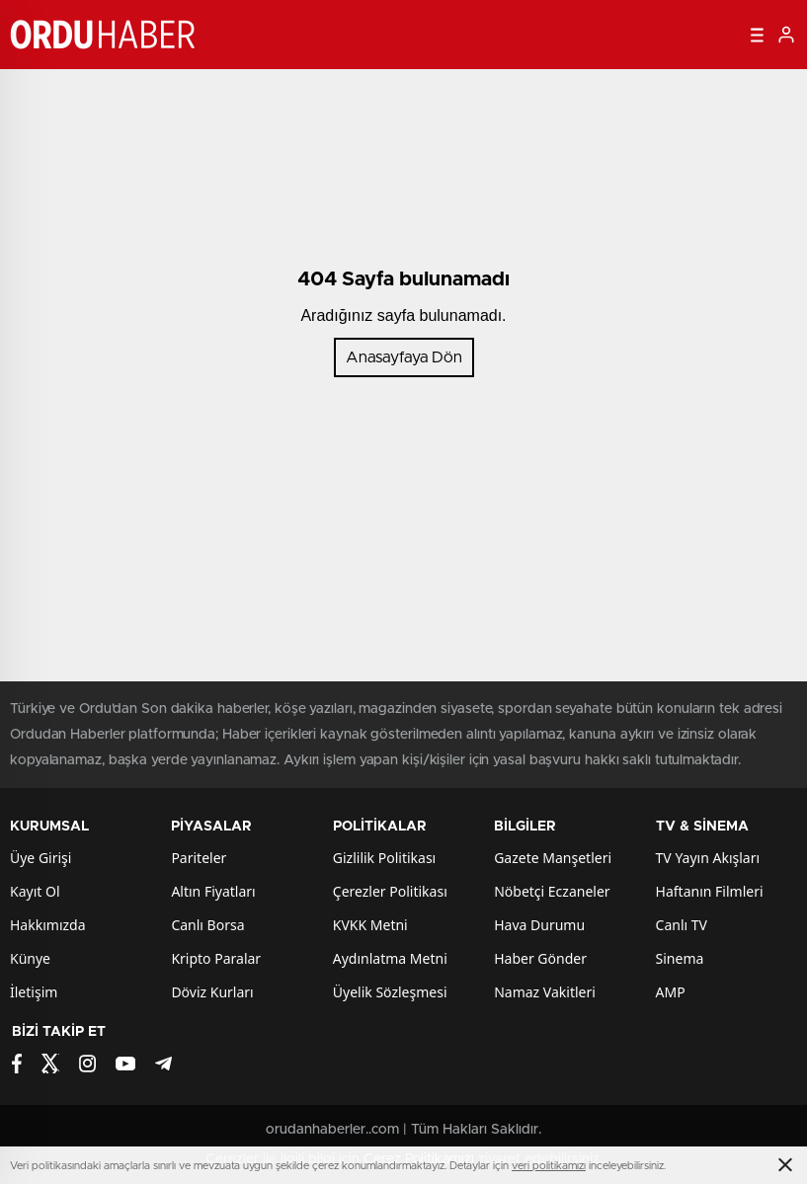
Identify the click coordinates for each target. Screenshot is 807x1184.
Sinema (680, 958)
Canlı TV (681, 924)
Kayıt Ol (35, 891)
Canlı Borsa (207, 924)
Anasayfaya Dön (404, 357)
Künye (30, 958)
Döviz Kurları (212, 992)
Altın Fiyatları (213, 891)
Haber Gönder (540, 958)
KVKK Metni (370, 924)
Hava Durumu (539, 924)
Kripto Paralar (216, 958)
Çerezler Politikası (390, 891)
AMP (671, 992)
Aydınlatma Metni (390, 958)
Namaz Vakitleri (545, 992)
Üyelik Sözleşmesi (390, 992)
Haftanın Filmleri (710, 891)
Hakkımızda (48, 924)
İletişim (33, 992)
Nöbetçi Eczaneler (551, 891)
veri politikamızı (549, 1165)
